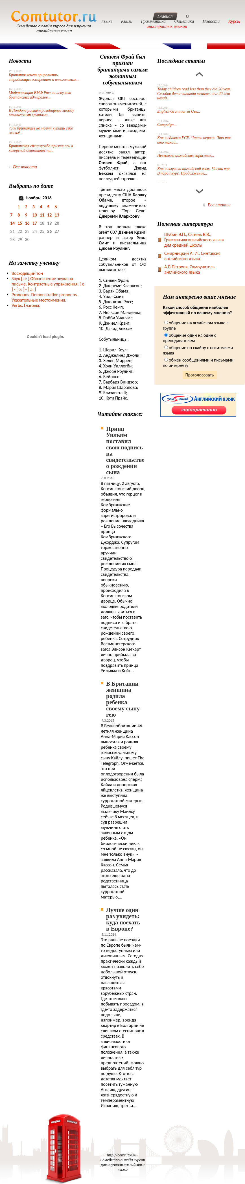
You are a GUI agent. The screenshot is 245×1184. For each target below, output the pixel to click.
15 (20, 223)
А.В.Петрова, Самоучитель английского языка (189, 269)
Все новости (25, 166)
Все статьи (219, 204)
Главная (165, 16)
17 (34, 223)
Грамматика (153, 21)
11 (42, 215)
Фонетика (184, 21)
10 (34, 215)
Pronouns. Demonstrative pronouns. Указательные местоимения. (45, 297)
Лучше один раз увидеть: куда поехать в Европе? (123, 919)
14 (12, 223)
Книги (127, 21)
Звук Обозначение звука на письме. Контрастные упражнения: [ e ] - (48, 284)
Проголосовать (199, 375)
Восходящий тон (27, 273)
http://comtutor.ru (121, 1155)
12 (49, 215)
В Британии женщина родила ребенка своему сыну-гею (124, 699)
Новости (211, 21)
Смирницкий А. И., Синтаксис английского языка (192, 256)
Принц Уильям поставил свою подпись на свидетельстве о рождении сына (125, 450)
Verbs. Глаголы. (26, 305)
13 (56, 215)
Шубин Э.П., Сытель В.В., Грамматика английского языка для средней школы (194, 240)
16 (27, 223)
